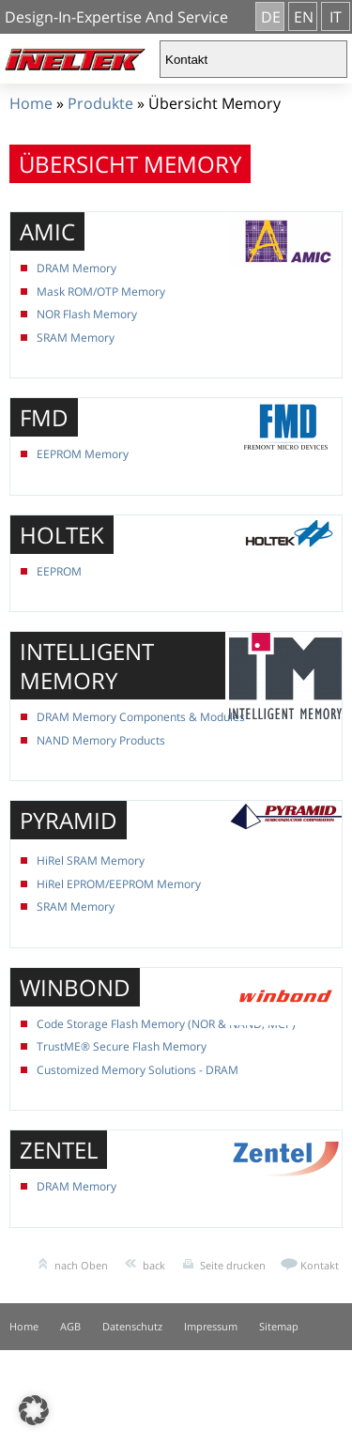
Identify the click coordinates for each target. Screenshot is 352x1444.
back (154, 1265)
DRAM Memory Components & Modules (141, 717)
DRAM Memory (76, 268)
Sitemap (278, 1326)
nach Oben (81, 1265)
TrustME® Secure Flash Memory (122, 1046)
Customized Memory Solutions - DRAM (137, 1070)
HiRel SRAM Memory (91, 860)
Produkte (100, 103)
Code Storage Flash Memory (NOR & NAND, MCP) (166, 1024)
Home (31, 103)
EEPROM (59, 571)
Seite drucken (233, 1265)
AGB (70, 1326)
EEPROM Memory (83, 454)
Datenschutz (132, 1326)
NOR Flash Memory (87, 314)
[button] (34, 1410)
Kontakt (319, 1265)
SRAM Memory (76, 338)
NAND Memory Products (101, 740)
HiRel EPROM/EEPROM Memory (119, 884)
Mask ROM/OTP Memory (101, 292)
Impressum (210, 1326)
